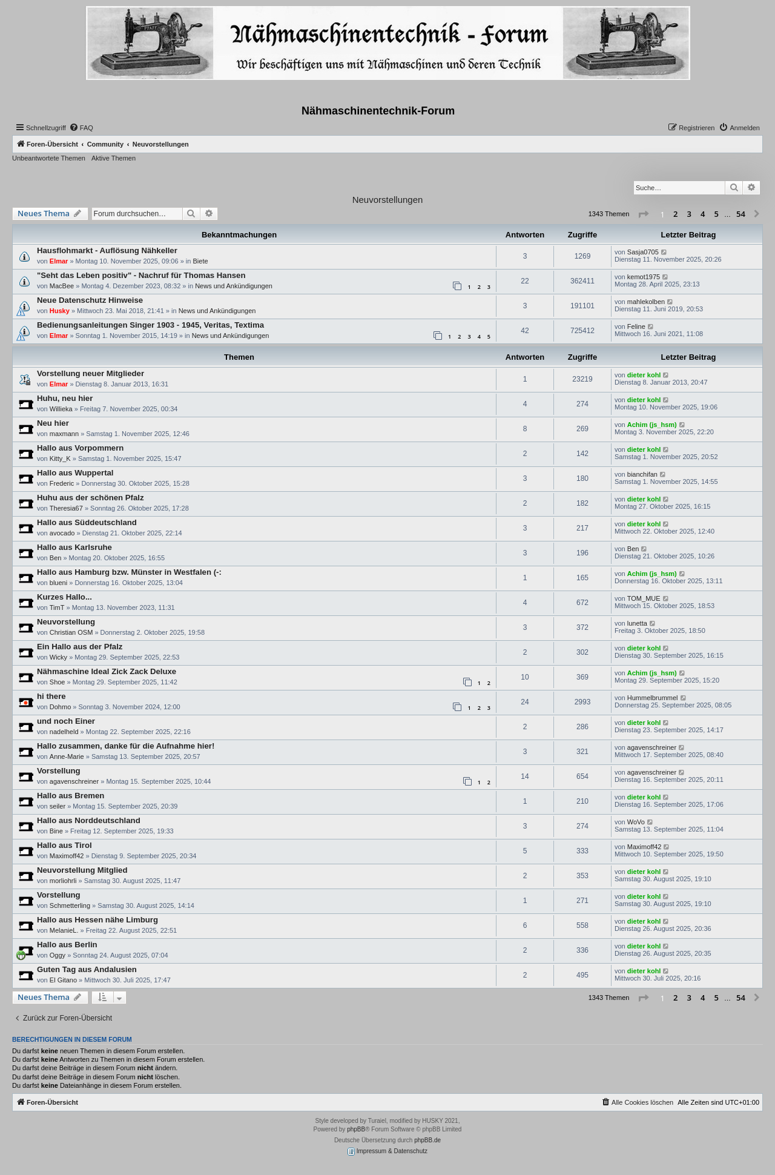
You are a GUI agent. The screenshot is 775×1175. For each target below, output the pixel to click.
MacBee (62, 286)
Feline (636, 326)
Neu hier (53, 423)
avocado (62, 533)
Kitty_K (60, 458)
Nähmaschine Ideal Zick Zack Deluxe (106, 671)
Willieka (61, 408)
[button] (643, 214)
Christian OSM (71, 632)
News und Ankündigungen (233, 286)
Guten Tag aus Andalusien (87, 969)
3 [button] (689, 213)
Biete (200, 261)
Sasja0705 (643, 252)
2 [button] (675, 213)
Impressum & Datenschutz (387, 1152)
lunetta (637, 623)
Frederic (62, 483)
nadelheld (64, 731)
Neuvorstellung (66, 621)
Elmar (59, 261)
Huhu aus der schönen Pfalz (90, 497)
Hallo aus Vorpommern (80, 447)
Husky (60, 310)
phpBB (356, 1129)
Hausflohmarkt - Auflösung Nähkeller (107, 250)
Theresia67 (66, 508)
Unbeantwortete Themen (48, 158)
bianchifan (642, 474)
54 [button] (740, 213)
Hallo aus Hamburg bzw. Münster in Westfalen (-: (129, 572)
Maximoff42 (67, 855)
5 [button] (716, 213)
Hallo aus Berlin (67, 944)
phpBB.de (427, 1140)
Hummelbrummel (652, 697)
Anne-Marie (67, 756)
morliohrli (63, 880)
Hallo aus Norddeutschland (88, 820)
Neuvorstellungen (387, 199)
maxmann (64, 433)
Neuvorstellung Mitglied (82, 870)
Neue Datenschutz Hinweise (90, 300)
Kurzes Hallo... (64, 596)
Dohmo (60, 706)
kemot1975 (643, 276)
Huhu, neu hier (65, 398)
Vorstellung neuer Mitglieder (90, 373)
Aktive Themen (113, 158)
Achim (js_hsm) (652, 424)
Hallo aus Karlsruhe (74, 547)
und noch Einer (66, 721)
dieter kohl (644, 375)
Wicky (58, 657)
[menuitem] (81, 128)
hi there (51, 696)
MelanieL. (64, 930)
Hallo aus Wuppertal (75, 472)
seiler (57, 806)
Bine (56, 831)
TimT (57, 607)
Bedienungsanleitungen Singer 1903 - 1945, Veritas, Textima (150, 324)
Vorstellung (59, 770)
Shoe (57, 682)
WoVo (636, 822)
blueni (58, 582)
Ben (56, 557)
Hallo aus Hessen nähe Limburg (97, 919)
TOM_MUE (644, 598)
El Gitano (63, 980)
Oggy (57, 955)
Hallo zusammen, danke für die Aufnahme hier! (125, 745)
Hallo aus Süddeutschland (87, 522)
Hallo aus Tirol (64, 845)
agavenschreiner (651, 747)
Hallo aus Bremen (70, 795)
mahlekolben (646, 301)
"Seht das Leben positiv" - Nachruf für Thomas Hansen (141, 275)
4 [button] (703, 213)
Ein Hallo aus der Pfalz (79, 646)
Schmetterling (70, 905)
